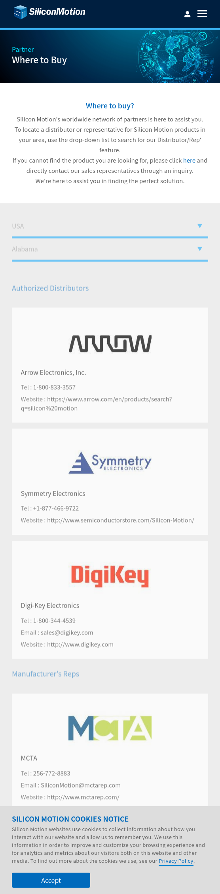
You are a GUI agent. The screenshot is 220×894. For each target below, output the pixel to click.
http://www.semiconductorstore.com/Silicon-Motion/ (120, 535)
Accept (51, 880)
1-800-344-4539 (54, 635)
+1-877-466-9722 (56, 523)
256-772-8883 (51, 788)
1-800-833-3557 (54, 402)
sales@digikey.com (67, 647)
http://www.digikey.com (80, 659)
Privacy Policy (176, 860)
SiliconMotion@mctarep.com (81, 800)
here (189, 160)
